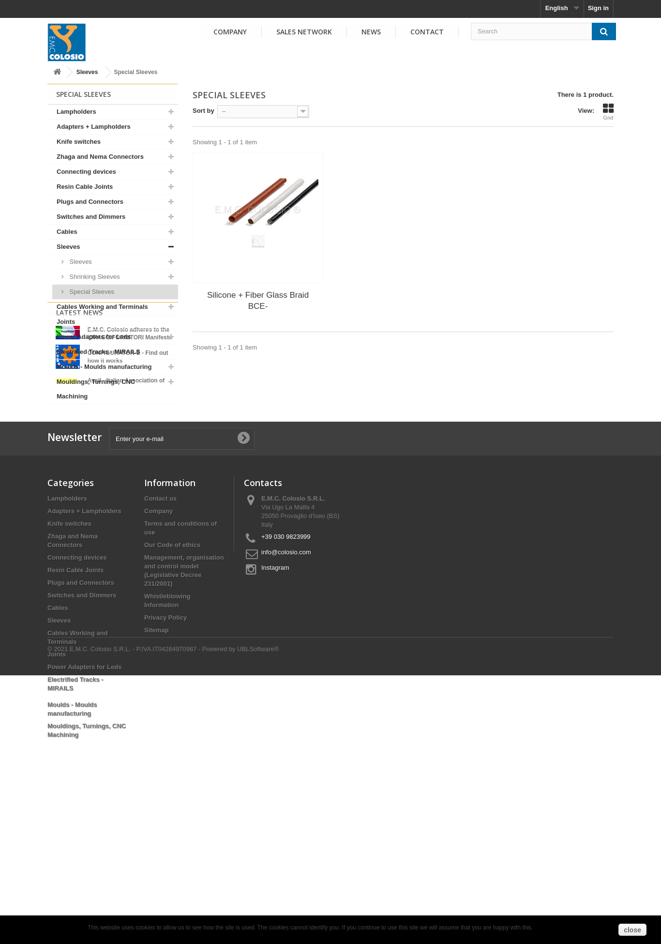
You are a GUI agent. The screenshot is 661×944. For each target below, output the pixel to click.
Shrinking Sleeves (94, 276)
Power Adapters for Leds (94, 336)
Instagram (275, 715)
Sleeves (87, 72)
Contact (427, 31)
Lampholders (76, 111)
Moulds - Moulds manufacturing (104, 366)
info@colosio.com (286, 700)
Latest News (79, 429)
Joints (66, 321)
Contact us (160, 646)
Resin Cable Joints (85, 186)
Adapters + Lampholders (94, 126)
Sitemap (156, 778)
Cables (67, 231)
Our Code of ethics (172, 693)
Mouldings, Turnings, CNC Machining (96, 389)
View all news (112, 524)
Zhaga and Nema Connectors (100, 156)
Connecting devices (86, 171)
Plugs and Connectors (90, 201)
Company (230, 31)
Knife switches (79, 141)
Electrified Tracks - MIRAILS (98, 351)
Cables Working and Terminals (102, 306)
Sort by (203, 110)
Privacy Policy (165, 765)
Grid (608, 112)
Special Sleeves (91, 291)
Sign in (598, 8)
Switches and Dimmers (91, 216)
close (632, 930)
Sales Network (304, 31)
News (371, 31)
